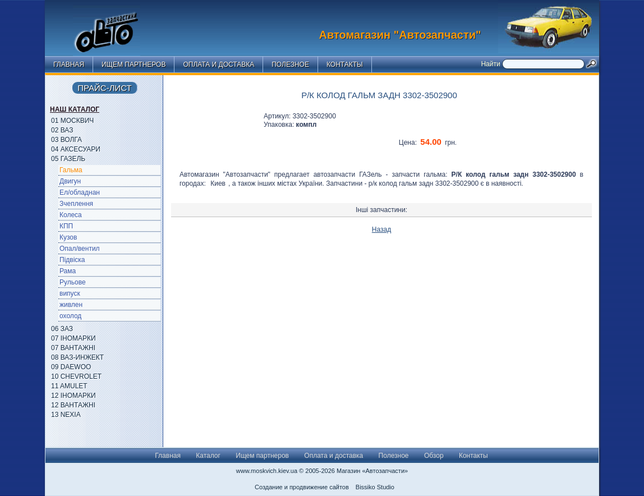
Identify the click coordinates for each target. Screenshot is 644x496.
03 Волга (66, 140)
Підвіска (72, 260)
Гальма (70, 170)
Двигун (70, 181)
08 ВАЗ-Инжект (77, 357)
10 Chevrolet (76, 376)
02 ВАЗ (62, 130)
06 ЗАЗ (62, 329)
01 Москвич (72, 121)
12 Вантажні (73, 405)
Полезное (290, 64)
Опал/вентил (79, 248)
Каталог (208, 456)
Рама (67, 271)
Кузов (68, 237)
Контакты (344, 64)
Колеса (70, 215)
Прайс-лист (104, 88)
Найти (491, 64)
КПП (66, 226)
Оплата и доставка (218, 64)
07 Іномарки (73, 338)
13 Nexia (66, 415)
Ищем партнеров (133, 64)
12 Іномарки (73, 395)
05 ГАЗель (68, 159)
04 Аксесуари (75, 149)
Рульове (72, 282)
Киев (218, 183)
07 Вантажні (73, 348)
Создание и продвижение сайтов (302, 487)
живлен (70, 305)
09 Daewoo (71, 367)
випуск (69, 293)
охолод (70, 316)
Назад (381, 229)
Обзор (434, 456)
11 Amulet (69, 386)
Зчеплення (76, 204)
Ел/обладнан (79, 192)
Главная (68, 64)
